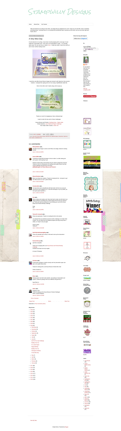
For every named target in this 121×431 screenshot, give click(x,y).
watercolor (87, 408)
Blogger (66, 427)
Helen (34, 288)
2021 (31, 319)
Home (30, 24)
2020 (31, 321)
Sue (33, 197)
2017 (31, 365)
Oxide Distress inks (87, 372)
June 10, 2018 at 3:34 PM (38, 284)
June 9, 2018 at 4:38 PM (38, 271)
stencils (86, 403)
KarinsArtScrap (36, 240)
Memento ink (48, 136)
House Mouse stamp (41, 136)
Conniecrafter (36, 186)
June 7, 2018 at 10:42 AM (38, 228)
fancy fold (35, 136)
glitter (86, 397)
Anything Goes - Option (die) (56, 122)
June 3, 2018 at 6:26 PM (38, 152)
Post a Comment (34, 298)
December (34, 327)
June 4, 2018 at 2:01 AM (38, 171)
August (33, 335)
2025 (31, 311)
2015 (31, 369)
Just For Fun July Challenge (37, 340)
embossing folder (87, 389)
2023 (31, 315)
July (33, 337)
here (49, 45)
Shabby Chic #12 (35, 342)
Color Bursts (87, 360)
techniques (87, 405)
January (33, 363)
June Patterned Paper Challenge (53, 124)
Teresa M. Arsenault (37, 214)
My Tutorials (44, 24)
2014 (31, 371)
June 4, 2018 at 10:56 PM (38, 192)
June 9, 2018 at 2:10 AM (38, 256)
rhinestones (60, 136)
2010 (31, 379)
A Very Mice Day (35, 352)
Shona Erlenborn (37, 176)
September (34, 333)
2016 (31, 367)
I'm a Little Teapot (35, 344)
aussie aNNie (36, 156)
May (33, 355)
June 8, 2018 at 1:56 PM (38, 236)
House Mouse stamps (86, 369)
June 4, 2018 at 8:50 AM (38, 181)
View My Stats (33, 420)
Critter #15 (55, 125)
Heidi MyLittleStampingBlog (39, 232)
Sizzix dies (87, 376)
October (33, 331)
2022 (31, 317)
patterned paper (55, 136)
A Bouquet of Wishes (36, 350)
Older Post (67, 301)
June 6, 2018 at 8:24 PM (38, 209)
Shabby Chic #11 (35, 348)
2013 (31, 373)
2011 (31, 377)
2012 (31, 375)
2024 (31, 313)
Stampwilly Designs (59, 11)
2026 (31, 309)
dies (85, 386)
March (33, 359)
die (85, 385)
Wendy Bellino (36, 146)
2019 (31, 323)
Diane (34, 276)
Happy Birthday (34, 346)
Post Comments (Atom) (40, 303)
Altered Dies (36, 24)
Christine (35, 260)
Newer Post (31, 301)
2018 (31, 325)
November (34, 329)
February (34, 361)
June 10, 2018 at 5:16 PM (38, 295)
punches (86, 401)
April (33, 357)
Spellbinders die (38, 137)
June (33, 339)
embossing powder (87, 392)
